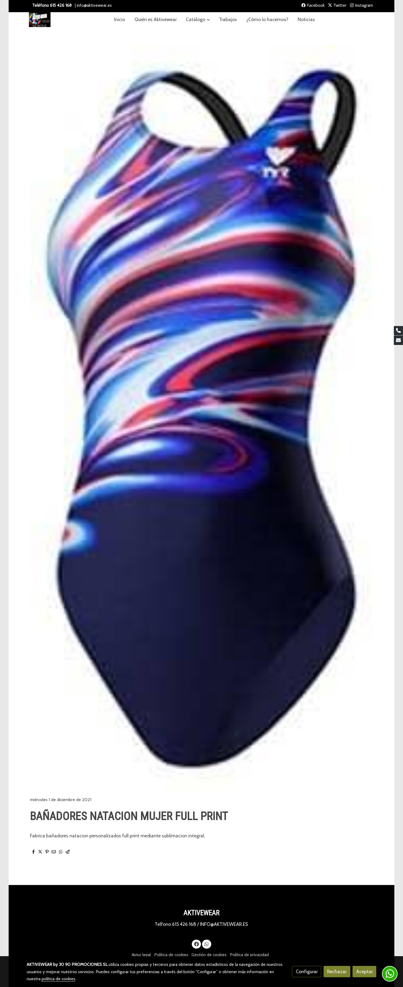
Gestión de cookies (209, 954)
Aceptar (364, 971)
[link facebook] (196, 943)
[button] (198, 19)
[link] (40, 19)
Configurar (307, 971)
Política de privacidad (249, 954)
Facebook (313, 5)
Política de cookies (171, 954)
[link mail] (398, 340)
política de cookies (58, 978)
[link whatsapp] (206, 943)
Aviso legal (141, 954)
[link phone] (398, 330)
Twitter (337, 5)
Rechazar (337, 971)
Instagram (361, 5)
